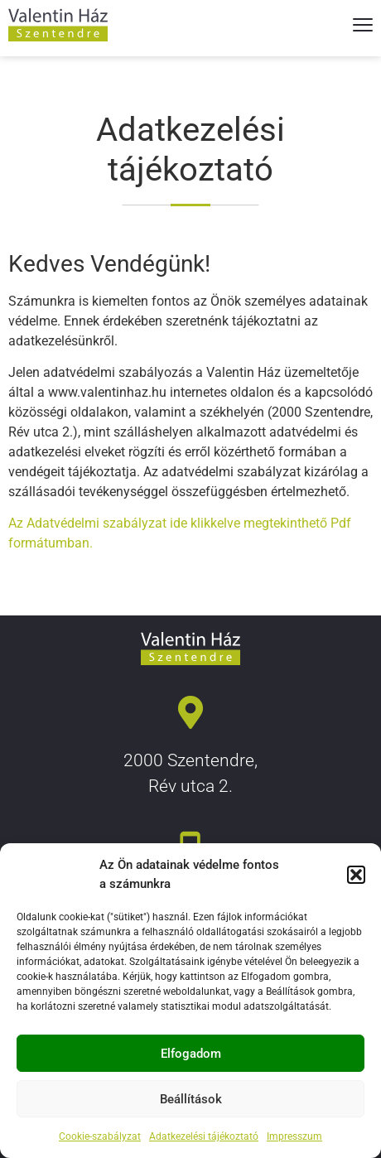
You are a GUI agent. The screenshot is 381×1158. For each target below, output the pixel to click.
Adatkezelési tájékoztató (203, 1136)
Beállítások (191, 1099)
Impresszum (294, 1136)
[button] (356, 874)
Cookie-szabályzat (100, 1136)
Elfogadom (191, 1053)
